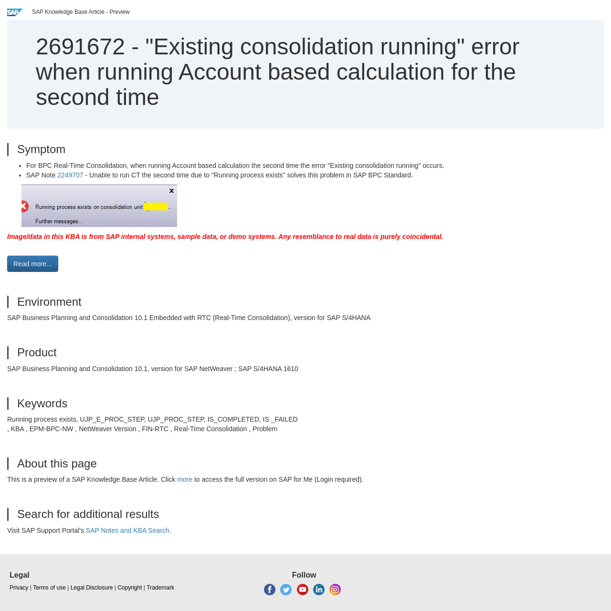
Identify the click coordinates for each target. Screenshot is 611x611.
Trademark (160, 587)
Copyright (129, 587)
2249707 (70, 175)
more (184, 479)
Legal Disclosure (92, 587)
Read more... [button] (32, 264)
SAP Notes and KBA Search (127, 530)
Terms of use (49, 587)
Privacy (19, 587)
